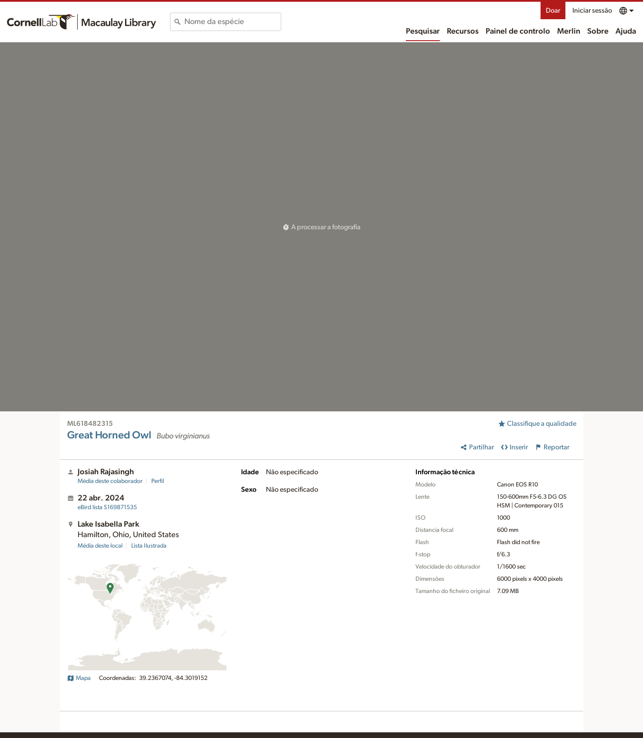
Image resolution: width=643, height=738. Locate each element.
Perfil (157, 481)
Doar (553, 10)
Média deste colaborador (110, 481)
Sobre (598, 31)
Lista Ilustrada (149, 546)
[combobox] (232, 22)
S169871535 (107, 507)
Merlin (568, 31)
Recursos (463, 31)
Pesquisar (423, 31)
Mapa (79, 678)
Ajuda (626, 31)
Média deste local (100, 546)
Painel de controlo (518, 31)
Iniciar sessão (592, 10)
